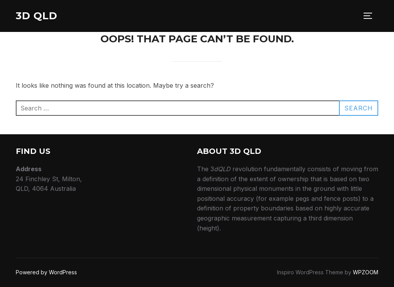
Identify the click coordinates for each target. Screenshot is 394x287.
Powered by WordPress (46, 272)
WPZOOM (365, 272)
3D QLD (36, 16)
